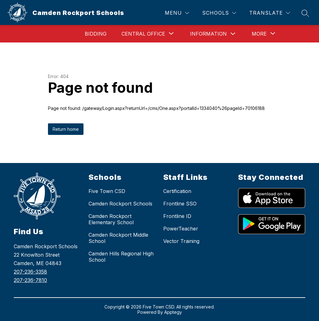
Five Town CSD (106, 191)
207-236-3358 (30, 272)
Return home (66, 129)
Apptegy (173, 312)
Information (208, 34)
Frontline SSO (180, 203)
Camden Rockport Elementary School (111, 219)
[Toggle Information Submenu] (233, 34)
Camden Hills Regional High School (121, 256)
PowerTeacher (180, 228)
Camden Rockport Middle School (118, 238)
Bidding (96, 34)
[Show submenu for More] (259, 33)
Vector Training (181, 241)
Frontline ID (177, 216)
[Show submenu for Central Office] (143, 33)
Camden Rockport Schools (120, 203)
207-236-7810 (30, 280)
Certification (177, 191)
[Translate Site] (270, 13)
